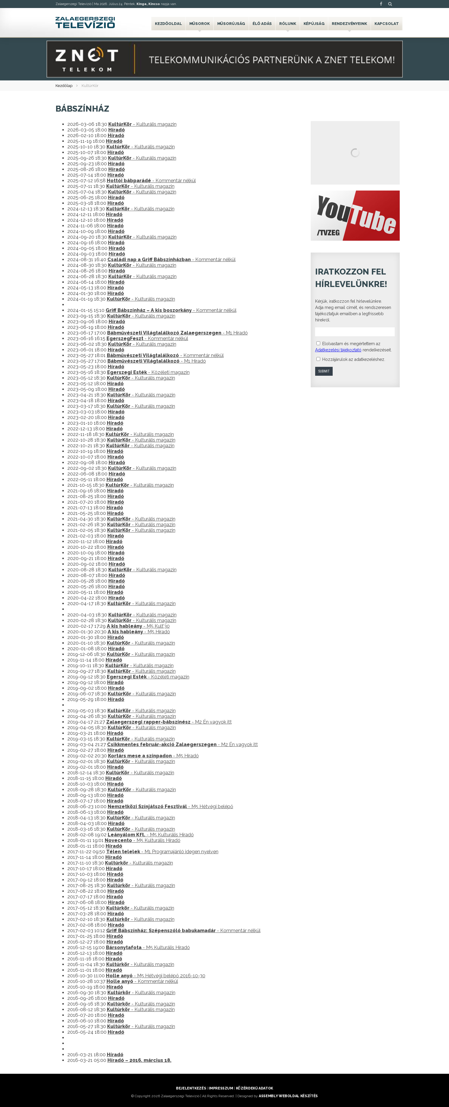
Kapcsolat (387, 23)
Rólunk (287, 23)
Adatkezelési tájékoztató (338, 350)
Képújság (314, 23)
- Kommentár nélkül (151, 180)
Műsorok (199, 23)
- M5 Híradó (139, 632)
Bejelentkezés (191, 1088)
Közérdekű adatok (254, 1088)
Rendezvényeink (349, 23)
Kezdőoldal (168, 23)
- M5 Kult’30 (138, 626)
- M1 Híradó (177, 333)
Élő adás (262, 23)
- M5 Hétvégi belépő (170, 806)
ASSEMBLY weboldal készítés (288, 1096)
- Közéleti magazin (148, 372)
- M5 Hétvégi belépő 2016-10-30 (155, 975)
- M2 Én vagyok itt (169, 722)
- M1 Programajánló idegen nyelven (162, 851)
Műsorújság (231, 23)
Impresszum (221, 1088)
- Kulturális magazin (142, 124)
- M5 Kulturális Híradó (151, 835)
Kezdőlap (63, 85)
